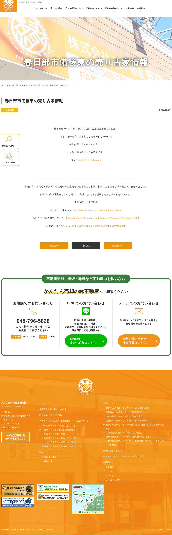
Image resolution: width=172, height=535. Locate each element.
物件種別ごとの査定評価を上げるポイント (61, 447)
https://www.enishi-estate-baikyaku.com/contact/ (99, 226)
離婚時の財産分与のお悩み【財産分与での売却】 (128, 437)
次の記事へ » (117, 246)
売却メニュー (109, 404)
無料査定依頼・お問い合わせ (52, 409)
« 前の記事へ (54, 246)
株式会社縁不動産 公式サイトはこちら (15, 437)
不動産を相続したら (114, 8)
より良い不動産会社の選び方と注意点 (59, 443)
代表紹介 (110, 476)
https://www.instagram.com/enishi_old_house (97, 210)
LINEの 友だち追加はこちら (83, 341)
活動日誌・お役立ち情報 (21, 85)
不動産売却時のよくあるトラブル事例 (59, 439)
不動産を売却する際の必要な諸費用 (58, 430)
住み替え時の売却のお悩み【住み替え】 (124, 433)
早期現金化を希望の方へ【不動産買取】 (124, 413)
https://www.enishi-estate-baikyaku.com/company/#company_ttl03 (102, 218)
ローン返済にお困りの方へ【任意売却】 (124, 417)
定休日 (43, 337)
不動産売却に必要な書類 (53, 434)
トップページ (41, 8)
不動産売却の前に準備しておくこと (58, 426)
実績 (41, 453)
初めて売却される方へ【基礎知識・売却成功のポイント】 (66, 421)
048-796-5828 (33, 315)
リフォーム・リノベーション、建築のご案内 (124, 457)
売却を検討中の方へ (74, 8)
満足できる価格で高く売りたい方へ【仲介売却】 (128, 408)
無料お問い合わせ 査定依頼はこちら (134, 341)
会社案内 (141, 8)
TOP (6, 85)
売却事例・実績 (49, 458)
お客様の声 (47, 462)
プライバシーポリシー (160, 530)
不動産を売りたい (94, 8)
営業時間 (16, 337)
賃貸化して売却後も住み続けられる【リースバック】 (131, 421)
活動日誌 (36, 85)
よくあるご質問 (113, 480)
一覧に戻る (86, 246)
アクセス (110, 472)
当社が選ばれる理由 (112, 451)
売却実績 (130, 8)
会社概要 (110, 468)
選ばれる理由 (56, 8)
